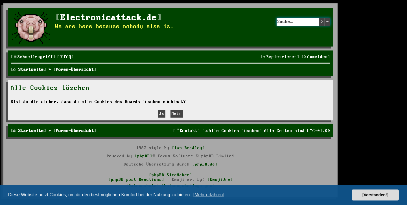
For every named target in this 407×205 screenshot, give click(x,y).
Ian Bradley (188, 148)
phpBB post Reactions (136, 179)
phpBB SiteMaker (171, 175)
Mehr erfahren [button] (208, 194)
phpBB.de (205, 164)
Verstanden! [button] (375, 195)
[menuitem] (65, 57)
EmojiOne (220, 179)
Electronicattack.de (108, 18)
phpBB (143, 156)
